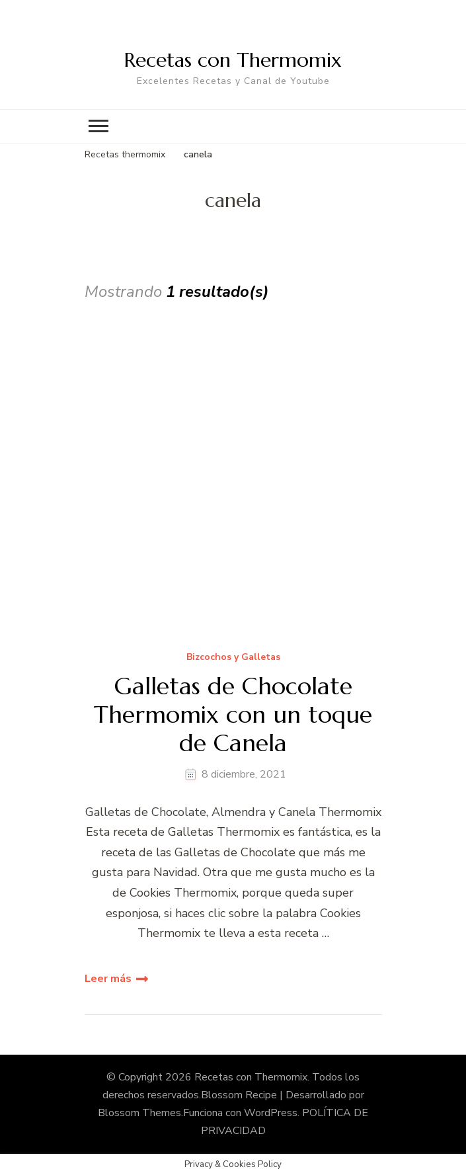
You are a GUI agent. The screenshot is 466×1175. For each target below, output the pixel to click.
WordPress (270, 1113)
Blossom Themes (139, 1113)
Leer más (108, 978)
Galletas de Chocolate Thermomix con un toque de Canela (233, 715)
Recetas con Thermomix (233, 60)
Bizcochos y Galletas (233, 658)
